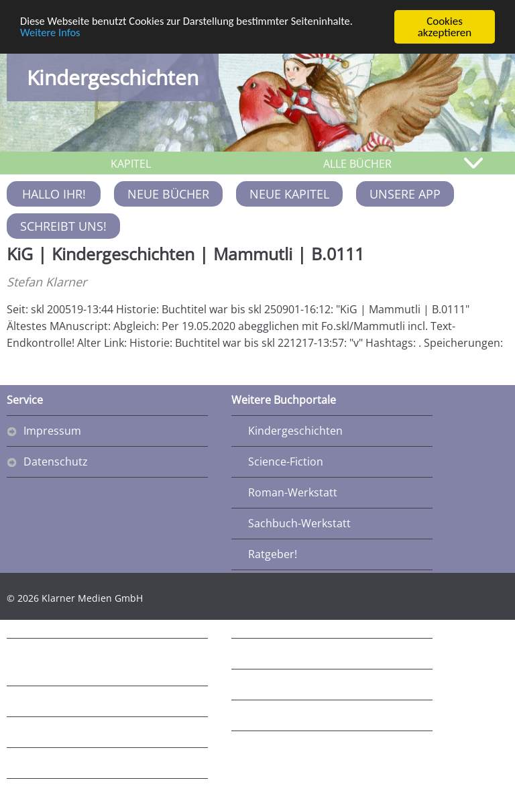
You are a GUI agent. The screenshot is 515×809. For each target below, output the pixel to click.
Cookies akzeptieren (445, 27)
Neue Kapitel (289, 194)
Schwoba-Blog (59, 731)
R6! (256, 684)
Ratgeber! (272, 554)
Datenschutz (55, 461)
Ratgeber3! (50, 762)
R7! (256, 715)
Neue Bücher (168, 194)
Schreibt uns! (63, 226)
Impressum (52, 430)
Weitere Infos (51, 33)
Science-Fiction (285, 461)
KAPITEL (131, 163)
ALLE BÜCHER (357, 163)
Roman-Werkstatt (292, 492)
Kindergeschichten (112, 77)
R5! (256, 653)
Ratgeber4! (50, 793)
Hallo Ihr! (54, 194)
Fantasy (42, 701)
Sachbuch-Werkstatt (299, 523)
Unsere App (405, 194)
